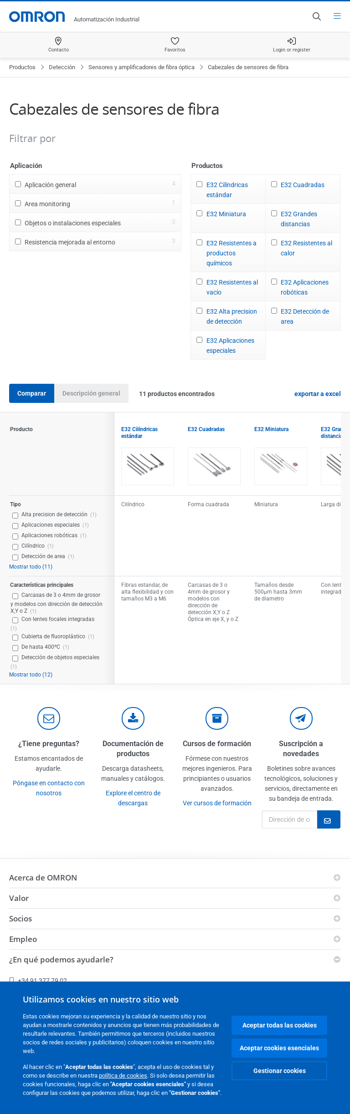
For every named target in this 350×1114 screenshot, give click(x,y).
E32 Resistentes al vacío (232, 287)
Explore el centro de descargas (133, 798)
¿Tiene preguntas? (48, 743)
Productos (22, 67)
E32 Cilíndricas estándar (227, 189)
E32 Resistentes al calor (306, 248)
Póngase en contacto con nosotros (49, 788)
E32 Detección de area (305, 316)
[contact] (48, 718)
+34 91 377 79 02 (38, 980)
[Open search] (316, 16)
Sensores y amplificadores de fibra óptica (141, 67)
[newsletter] (301, 718)
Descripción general (91, 393)
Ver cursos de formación (217, 803)
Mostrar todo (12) (30, 674)
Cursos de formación (217, 743)
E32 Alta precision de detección (231, 316)
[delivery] (217, 718)
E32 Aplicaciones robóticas (305, 287)
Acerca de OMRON (43, 877)
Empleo (23, 939)
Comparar (31, 393)
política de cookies (123, 1075)
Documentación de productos (133, 748)
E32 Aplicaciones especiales (230, 345)
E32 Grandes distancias (299, 219)
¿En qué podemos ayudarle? (61, 959)
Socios (20, 918)
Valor (19, 898)
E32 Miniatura (226, 214)
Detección (62, 67)
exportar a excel (317, 393)
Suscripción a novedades (301, 748)
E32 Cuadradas (302, 184)
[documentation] (133, 718)
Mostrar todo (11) (30, 567)
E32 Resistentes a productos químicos (231, 253)
